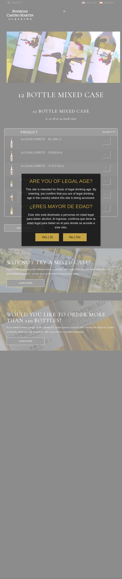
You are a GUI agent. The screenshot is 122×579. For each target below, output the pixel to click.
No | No (75, 237)
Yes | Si (47, 237)
